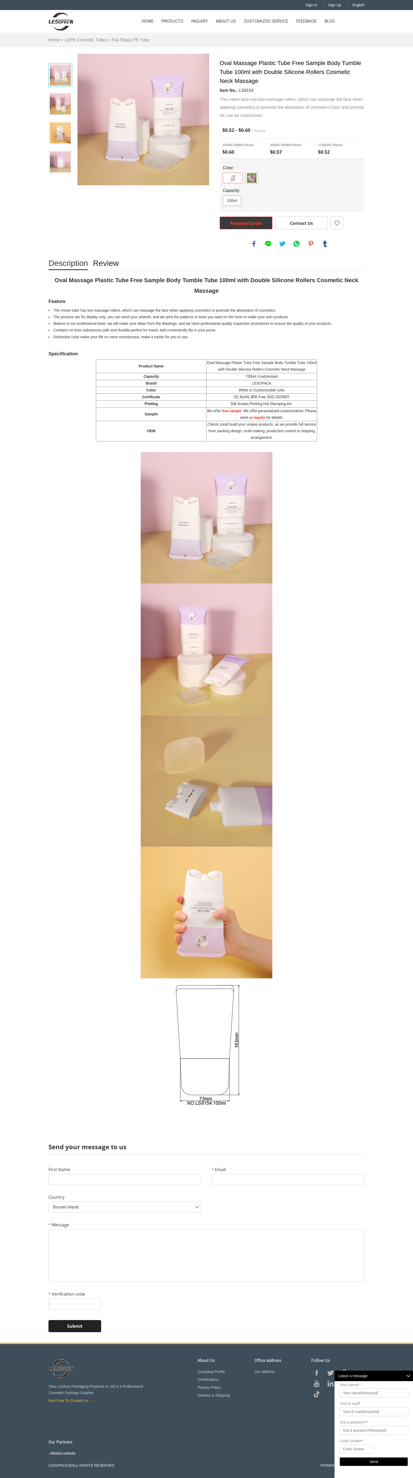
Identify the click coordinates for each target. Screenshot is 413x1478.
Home (148, 21)
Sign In (311, 5)
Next (60, 181)
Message (58, 1225)
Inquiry (199, 21)
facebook (254, 244)
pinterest (311, 244)
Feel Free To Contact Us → (70, 1401)
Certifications (208, 1379)
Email (219, 1169)
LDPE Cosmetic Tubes (86, 40)
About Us (226, 21)
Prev (60, 56)
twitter (282, 244)
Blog (329, 21)
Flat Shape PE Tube (130, 40)
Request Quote (246, 223)
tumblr (325, 244)
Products (172, 21)
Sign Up (334, 5)
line (268, 244)
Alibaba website (63, 1453)
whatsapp (297, 244)
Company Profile (211, 1372)
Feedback (306, 21)
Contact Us (301, 223)
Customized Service (266, 21)
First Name (59, 1169)
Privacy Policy (209, 1387)
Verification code (66, 1294)
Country (56, 1197)
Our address (264, 1372)
